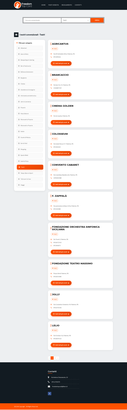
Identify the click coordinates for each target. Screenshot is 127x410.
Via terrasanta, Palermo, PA (61, 116)
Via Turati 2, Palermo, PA (60, 239)
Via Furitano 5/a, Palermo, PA (62, 336)
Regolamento (67, 5)
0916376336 (57, 308)
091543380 (57, 209)
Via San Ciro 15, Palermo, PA (61, 85)
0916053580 (57, 277)
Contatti (78, 5)
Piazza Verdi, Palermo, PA (60, 273)
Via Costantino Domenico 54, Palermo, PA (65, 305)
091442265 (57, 147)
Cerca (97, 20)
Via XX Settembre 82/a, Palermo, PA (64, 54)
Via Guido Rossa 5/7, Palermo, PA (63, 144)
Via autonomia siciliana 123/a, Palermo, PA (66, 206)
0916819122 (57, 339)
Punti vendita (53, 5)
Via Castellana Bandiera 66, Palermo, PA (65, 175)
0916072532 (57, 242)
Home (43, 5)
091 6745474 (56, 382)
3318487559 (57, 88)
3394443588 (57, 178)
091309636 (57, 57)
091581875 (57, 246)
